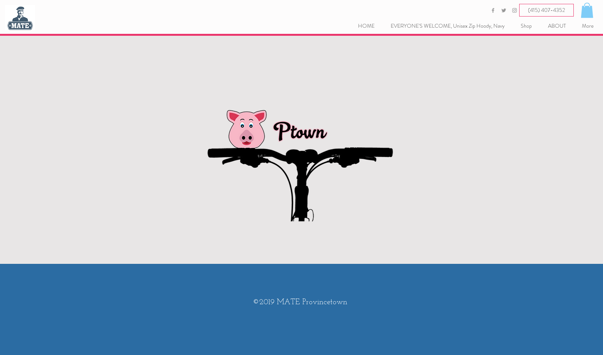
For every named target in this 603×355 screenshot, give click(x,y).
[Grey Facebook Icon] (493, 10)
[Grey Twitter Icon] (504, 10)
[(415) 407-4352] (546, 10)
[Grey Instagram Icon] (514, 10)
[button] (587, 10)
